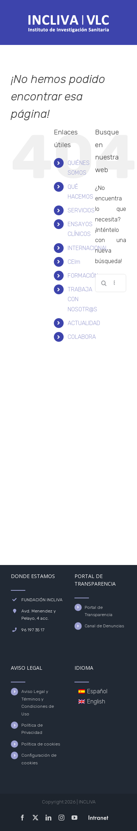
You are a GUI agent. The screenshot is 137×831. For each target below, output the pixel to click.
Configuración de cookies (38, 759)
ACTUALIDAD (84, 323)
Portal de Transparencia (98, 611)
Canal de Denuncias (104, 625)
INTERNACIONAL (88, 248)
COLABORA (82, 336)
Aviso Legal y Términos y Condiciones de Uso (37, 702)
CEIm (74, 261)
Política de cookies (40, 744)
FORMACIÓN (83, 275)
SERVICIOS (81, 210)
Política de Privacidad (32, 729)
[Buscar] (104, 283)
